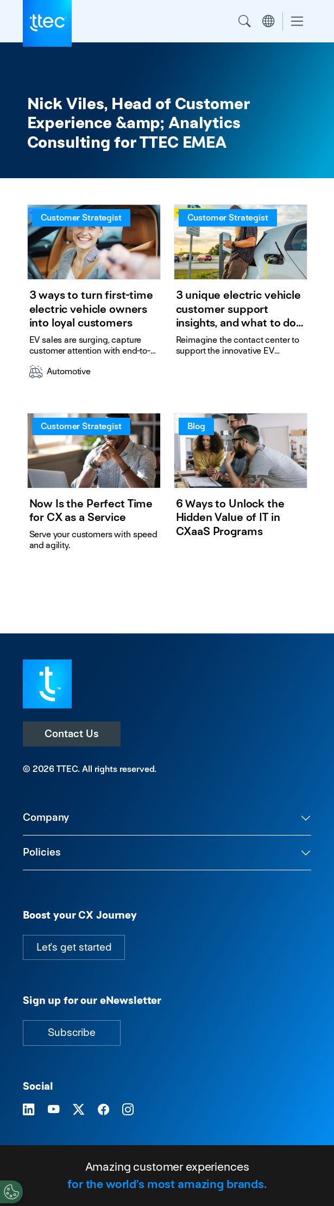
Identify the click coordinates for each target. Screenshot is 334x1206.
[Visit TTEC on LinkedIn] (29, 1110)
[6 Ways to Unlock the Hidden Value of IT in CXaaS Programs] (240, 486)
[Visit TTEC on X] (79, 1110)
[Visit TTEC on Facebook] (104, 1110)
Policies (42, 852)
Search (244, 21)
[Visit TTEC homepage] (47, 683)
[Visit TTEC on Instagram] (128, 1110)
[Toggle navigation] (297, 21)
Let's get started (73, 947)
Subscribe (72, 1032)
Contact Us (72, 733)
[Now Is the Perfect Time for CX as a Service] (94, 486)
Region (268, 21)
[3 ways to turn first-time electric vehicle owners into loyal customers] (94, 295)
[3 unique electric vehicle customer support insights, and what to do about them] (240, 295)
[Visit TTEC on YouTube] (54, 1110)
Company (46, 817)
